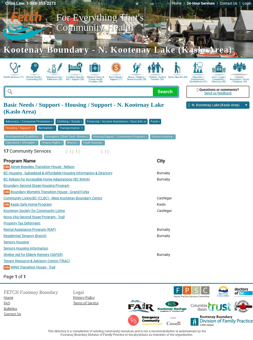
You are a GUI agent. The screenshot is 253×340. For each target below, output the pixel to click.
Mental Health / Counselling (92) (34, 78)
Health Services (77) (14, 77)
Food (155, 121)
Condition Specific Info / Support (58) (75, 78)
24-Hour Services (201, 3)
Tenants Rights (51, 142)
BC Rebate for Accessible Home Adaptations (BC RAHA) (47, 179)
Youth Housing (93, 142)
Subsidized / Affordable (21, 142)
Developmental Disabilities (23, 136)
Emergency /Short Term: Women (66, 136)
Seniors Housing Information (26, 248)
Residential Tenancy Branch (25, 236)
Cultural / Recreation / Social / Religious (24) (239, 79)
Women (73, 142)
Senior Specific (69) (177, 77)
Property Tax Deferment (22, 223)
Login (246, 3)
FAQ (7, 303)
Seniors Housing (163, 136)
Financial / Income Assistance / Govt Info (116, 121)
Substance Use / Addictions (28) (54, 78)
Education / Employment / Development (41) (198, 79)
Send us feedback (218, 93)
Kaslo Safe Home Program (31, 204)
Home (176, 3)
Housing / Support (20, 128)
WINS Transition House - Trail (33, 267)
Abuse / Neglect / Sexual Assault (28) (136, 78)
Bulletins (10, 308)
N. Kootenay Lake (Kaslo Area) (218, 105)
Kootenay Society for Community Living (34, 211)
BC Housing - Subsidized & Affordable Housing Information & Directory (58, 173)
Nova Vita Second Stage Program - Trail (34, 217)
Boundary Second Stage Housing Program (36, 186)
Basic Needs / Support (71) (116, 78)
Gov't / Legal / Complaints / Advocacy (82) (219, 79)
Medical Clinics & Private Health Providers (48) (95, 79)
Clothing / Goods (69, 121)
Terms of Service (85, 303)
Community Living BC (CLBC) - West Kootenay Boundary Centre (53, 198)
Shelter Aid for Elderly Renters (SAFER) (33, 255)
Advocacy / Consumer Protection (29, 121)
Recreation (46, 128)
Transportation (71, 128)
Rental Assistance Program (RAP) (30, 230)
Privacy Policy (83, 297)
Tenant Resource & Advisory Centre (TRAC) (37, 261)
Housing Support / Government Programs (120, 136)
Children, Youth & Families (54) (157, 78)
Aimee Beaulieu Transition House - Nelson (43, 167)
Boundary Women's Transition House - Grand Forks (50, 192)
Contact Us (228, 3)
